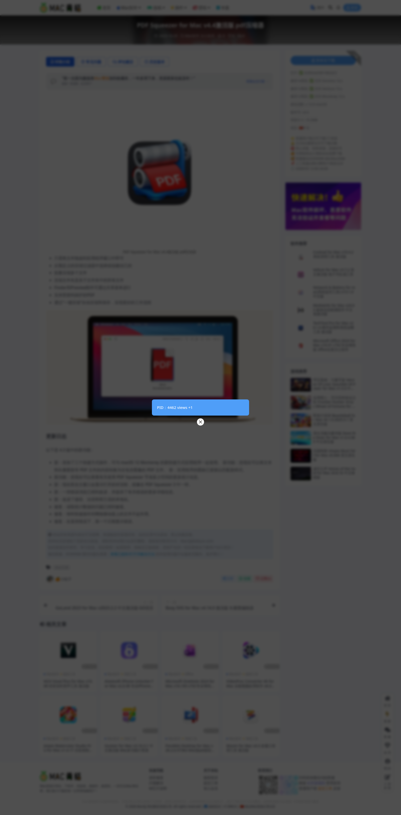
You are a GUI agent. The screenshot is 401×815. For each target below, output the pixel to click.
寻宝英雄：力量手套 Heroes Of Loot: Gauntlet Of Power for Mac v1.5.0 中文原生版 (334, 386)
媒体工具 (69, 674)
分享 (228, 578)
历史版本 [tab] (154, 61)
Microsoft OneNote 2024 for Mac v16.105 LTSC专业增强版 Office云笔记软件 (190, 686)
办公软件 (208, 35)
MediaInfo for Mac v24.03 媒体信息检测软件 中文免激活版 (333, 309)
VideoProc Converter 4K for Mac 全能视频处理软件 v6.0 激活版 (250, 686)
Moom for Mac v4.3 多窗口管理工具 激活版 (250, 748)
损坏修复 (156, 777)
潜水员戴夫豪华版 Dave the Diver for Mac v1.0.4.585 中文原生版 (334, 437)
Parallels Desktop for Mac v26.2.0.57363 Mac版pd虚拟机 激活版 (190, 750)
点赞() (263, 578)
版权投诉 (211, 777)
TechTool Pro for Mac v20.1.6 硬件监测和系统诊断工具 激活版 (333, 327)
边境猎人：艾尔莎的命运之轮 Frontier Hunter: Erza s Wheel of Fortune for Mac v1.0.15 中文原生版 (334, 404)
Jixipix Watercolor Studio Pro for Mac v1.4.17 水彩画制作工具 (68, 750)
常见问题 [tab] (91, 61)
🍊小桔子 (59, 579)
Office (189, 674)
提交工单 (211, 782)
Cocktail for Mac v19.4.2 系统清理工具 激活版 (333, 254)
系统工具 (130, 674)
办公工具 (61, 567)
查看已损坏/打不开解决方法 (132, 554)
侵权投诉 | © (217, 806)
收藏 (244, 578)
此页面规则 (316, 782)
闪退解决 (156, 782)
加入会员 (211, 788)
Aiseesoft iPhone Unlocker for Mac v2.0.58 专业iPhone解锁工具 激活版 (129, 686)
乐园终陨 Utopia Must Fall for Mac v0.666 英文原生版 (334, 455)
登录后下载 (323, 60)
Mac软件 (192, 35)
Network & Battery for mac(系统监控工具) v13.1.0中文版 (334, 292)
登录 (352, 8)
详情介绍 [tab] (60, 61)
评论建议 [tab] (123, 61)
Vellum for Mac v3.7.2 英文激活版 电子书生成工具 (333, 272)
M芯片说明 (158, 788)
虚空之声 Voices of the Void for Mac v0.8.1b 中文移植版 (334, 473)
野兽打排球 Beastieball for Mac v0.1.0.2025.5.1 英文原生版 (334, 420)
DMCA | (233, 806)
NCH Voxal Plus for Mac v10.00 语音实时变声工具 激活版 (68, 683)
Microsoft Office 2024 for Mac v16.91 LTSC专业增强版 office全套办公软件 (334, 345)
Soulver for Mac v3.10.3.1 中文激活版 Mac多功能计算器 (129, 748)
